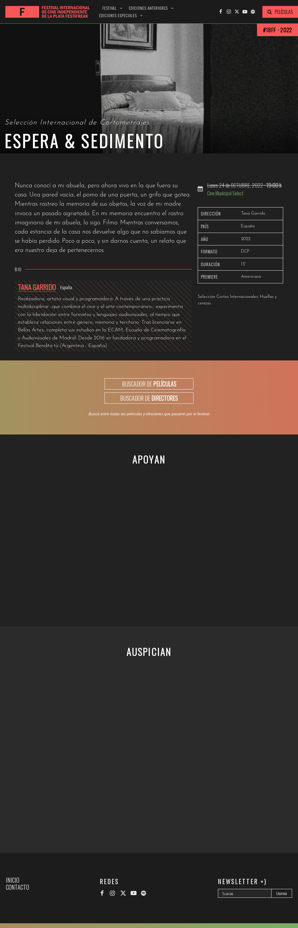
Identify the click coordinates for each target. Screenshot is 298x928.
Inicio (12, 880)
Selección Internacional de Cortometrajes (77, 122)
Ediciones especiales (118, 15)
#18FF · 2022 (277, 29)
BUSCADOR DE (149, 383)
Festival (109, 8)
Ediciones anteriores (148, 8)
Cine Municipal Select (225, 193)
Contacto (17, 887)
